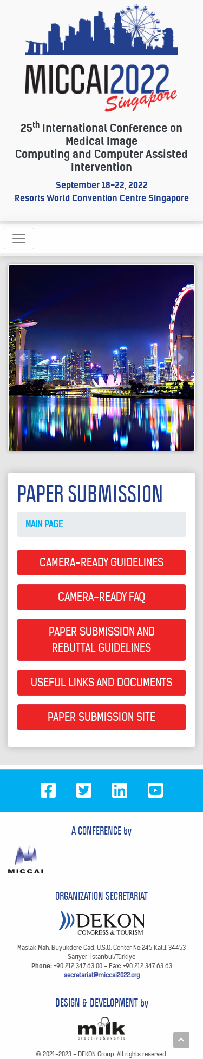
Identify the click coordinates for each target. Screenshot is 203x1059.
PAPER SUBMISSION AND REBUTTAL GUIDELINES (102, 639)
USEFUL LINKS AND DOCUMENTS (101, 682)
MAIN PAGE (44, 524)
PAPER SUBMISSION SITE (101, 717)
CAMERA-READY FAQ (101, 597)
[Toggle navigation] (19, 238)
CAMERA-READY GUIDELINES (101, 562)
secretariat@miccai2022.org (102, 975)
